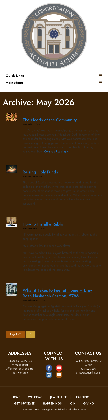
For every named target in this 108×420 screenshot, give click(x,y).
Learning (82, 397)
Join (72, 404)
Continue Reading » (56, 152)
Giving (88, 404)
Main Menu (14, 82)
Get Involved (24, 404)
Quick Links (15, 75)
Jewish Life (58, 397)
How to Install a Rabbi (43, 224)
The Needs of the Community (50, 120)
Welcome (35, 397)
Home (16, 397)
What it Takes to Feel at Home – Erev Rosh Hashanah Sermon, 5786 (57, 293)
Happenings (52, 404)
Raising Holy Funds (40, 172)
